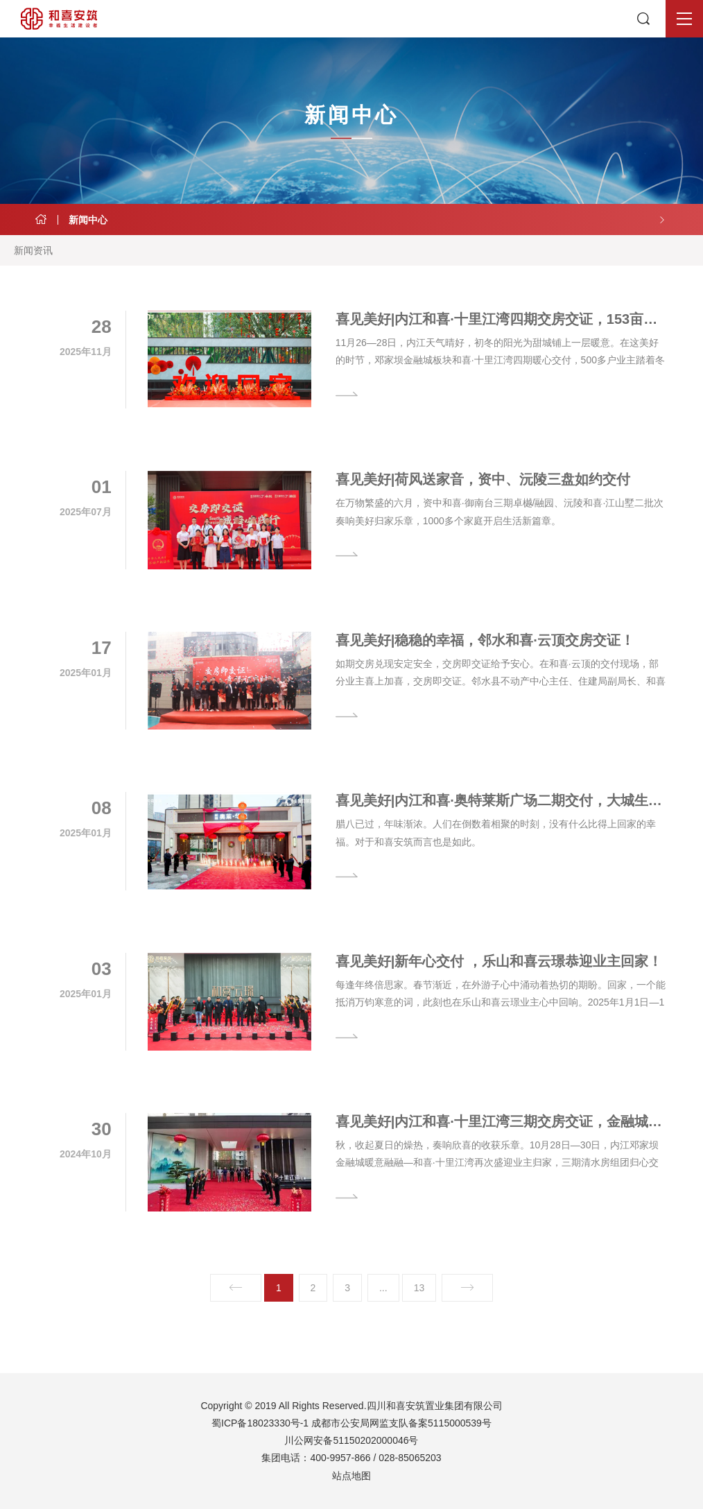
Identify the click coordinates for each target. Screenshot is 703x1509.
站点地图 (351, 1475)
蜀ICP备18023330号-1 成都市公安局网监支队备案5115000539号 (351, 1423)
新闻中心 (88, 219)
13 (419, 1287)
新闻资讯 (33, 250)
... (383, 1287)
